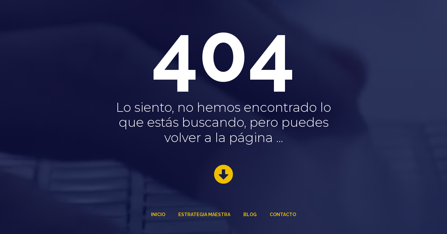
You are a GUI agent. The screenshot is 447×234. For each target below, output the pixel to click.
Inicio (158, 214)
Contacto (283, 214)
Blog (250, 214)
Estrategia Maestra (204, 214)
